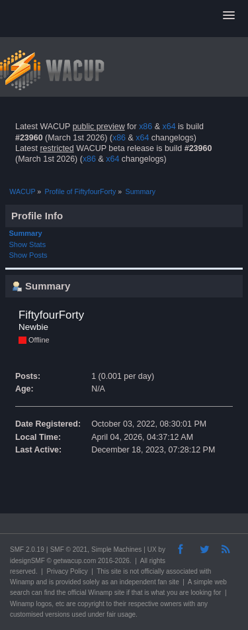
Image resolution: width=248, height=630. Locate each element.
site (116, 571)
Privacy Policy (66, 571)
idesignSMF (27, 560)
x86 (145, 126)
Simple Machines (116, 549)
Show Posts (28, 255)
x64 (168, 126)
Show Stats (27, 244)
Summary (25, 233)
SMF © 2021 (68, 549)
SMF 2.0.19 (27, 549)
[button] (228, 16)
